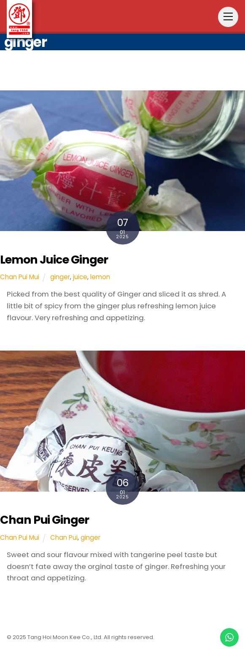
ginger (60, 276)
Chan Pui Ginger (44, 520)
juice (80, 276)
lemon (100, 276)
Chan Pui (64, 537)
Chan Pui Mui (19, 276)
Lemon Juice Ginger (54, 259)
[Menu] (228, 17)
